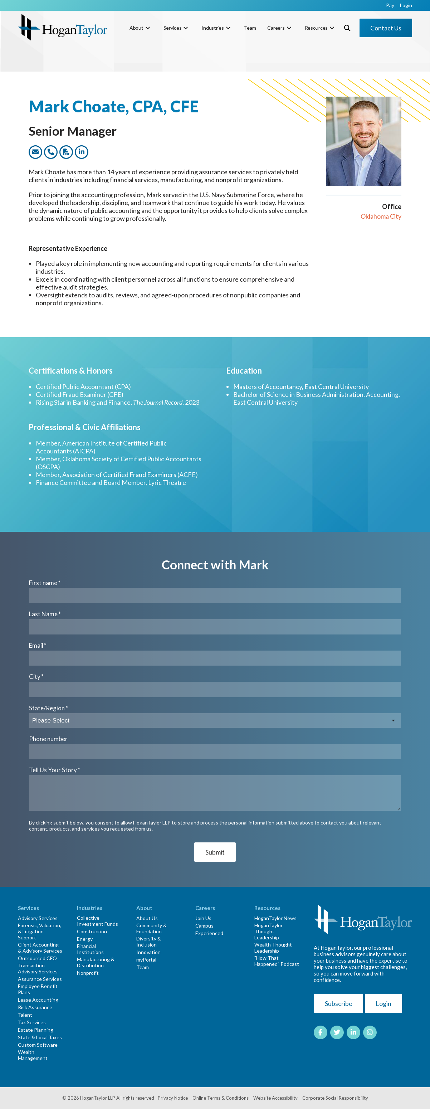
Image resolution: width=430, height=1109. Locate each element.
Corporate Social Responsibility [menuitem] (335, 1098)
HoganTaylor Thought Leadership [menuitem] (268, 931)
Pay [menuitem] (390, 5)
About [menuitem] (136, 28)
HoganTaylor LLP (97, 1098)
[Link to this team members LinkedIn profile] (81, 152)
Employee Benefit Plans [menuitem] (38, 989)
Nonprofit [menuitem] (88, 973)
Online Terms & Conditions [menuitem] (220, 1098)
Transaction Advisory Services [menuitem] (38, 968)
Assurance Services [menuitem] (40, 979)
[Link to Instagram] (370, 1032)
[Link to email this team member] (35, 152)
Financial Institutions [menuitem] (90, 949)
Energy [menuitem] (85, 939)
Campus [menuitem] (204, 926)
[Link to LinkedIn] (353, 1032)
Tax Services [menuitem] (32, 1022)
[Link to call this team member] (51, 152)
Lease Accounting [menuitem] (38, 1000)
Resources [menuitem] (316, 28)
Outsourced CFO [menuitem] (37, 958)
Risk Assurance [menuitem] (35, 1007)
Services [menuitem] (172, 28)
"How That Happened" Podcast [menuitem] (276, 961)
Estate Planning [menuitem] (35, 1030)
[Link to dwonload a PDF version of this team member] (66, 152)
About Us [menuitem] (147, 918)
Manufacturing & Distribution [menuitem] (95, 962)
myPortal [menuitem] (146, 960)
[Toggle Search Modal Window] (347, 28)
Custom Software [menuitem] (38, 1045)
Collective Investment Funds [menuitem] (97, 921)
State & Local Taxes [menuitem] (40, 1037)
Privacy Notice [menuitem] (173, 1098)
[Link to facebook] (320, 1032)
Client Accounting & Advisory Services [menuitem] (40, 948)
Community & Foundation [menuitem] (151, 928)
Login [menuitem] (406, 5)
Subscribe (338, 1003)
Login (383, 1003)
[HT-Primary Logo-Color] (62, 28)
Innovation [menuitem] (148, 952)
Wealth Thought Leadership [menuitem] (273, 948)
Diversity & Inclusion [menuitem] (148, 941)
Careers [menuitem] (275, 28)
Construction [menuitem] (92, 931)
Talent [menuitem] (25, 1015)
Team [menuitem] (250, 28)
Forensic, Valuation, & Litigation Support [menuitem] (39, 931)
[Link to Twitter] (337, 1032)
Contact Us (385, 28)
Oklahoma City (381, 216)
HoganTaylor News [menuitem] (275, 918)
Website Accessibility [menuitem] (275, 1098)
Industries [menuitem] (212, 28)
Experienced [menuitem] (209, 933)
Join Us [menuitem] (203, 918)
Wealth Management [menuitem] (33, 1055)
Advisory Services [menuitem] (38, 918)
